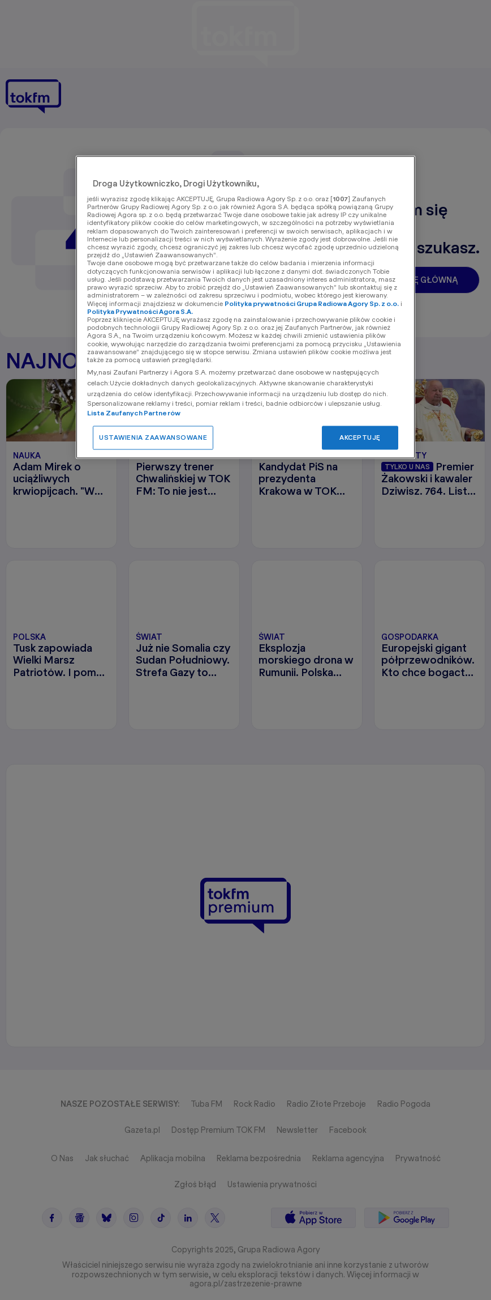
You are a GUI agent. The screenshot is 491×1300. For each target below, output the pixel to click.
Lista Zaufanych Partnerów (133, 413)
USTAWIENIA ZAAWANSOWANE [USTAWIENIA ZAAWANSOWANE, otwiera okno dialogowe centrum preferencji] (153, 437)
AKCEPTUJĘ (360, 437)
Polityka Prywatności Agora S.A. (140, 311)
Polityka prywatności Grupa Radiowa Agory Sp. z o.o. (312, 303)
